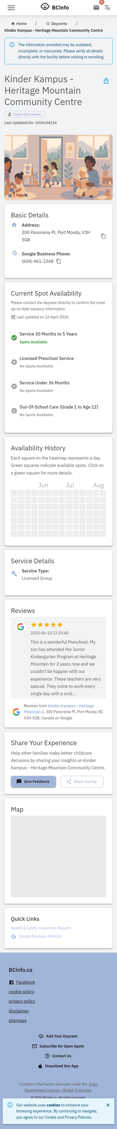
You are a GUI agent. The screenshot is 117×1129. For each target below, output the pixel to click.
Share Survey (81, 781)
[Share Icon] (106, 80)
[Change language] (107, 7)
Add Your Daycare (58, 1036)
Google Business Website (40, 936)
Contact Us (59, 1056)
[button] (24, 114)
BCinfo (60, 7)
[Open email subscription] (96, 7)
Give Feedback (33, 781)
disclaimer (19, 1011)
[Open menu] (11, 8)
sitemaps (18, 1020)
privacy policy (22, 1001)
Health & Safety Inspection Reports (41, 928)
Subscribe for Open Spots (58, 1046)
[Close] (108, 1105)
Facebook (22, 982)
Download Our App (58, 1066)
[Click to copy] (64, 236)
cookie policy (21, 991)
